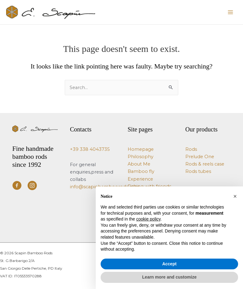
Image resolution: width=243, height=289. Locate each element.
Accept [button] (169, 263)
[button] (235, 196)
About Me (139, 164)
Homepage (141, 149)
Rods (191, 149)
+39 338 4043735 (90, 149)
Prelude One (199, 156)
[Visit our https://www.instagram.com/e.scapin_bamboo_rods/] (32, 186)
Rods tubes (198, 171)
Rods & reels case (204, 164)
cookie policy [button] (148, 219)
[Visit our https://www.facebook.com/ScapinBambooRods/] (16, 186)
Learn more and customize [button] (169, 277)
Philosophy (140, 156)
